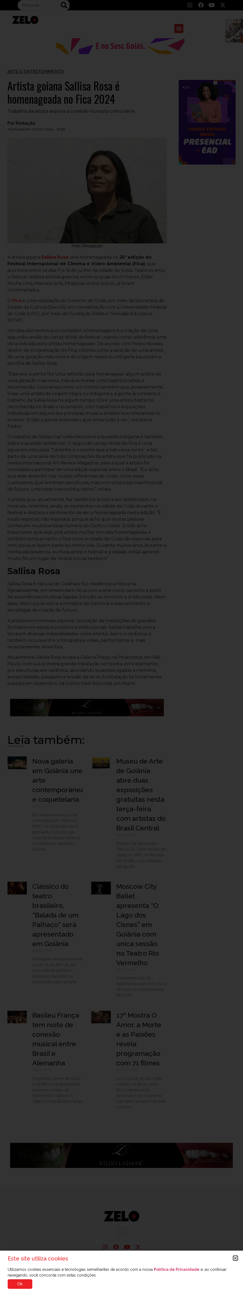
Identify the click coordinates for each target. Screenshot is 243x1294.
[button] (235, 1258)
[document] (121, 647)
